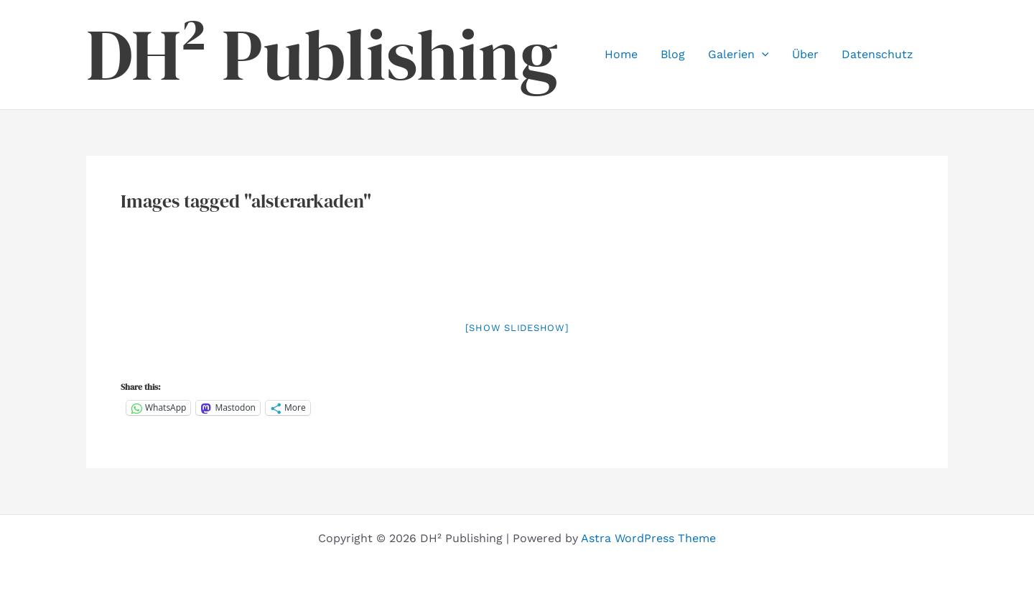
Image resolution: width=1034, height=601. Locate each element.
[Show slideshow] (517, 327)
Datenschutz (877, 54)
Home (621, 54)
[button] (762, 54)
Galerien (738, 54)
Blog (673, 54)
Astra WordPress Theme (648, 538)
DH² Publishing (322, 54)
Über (805, 54)
